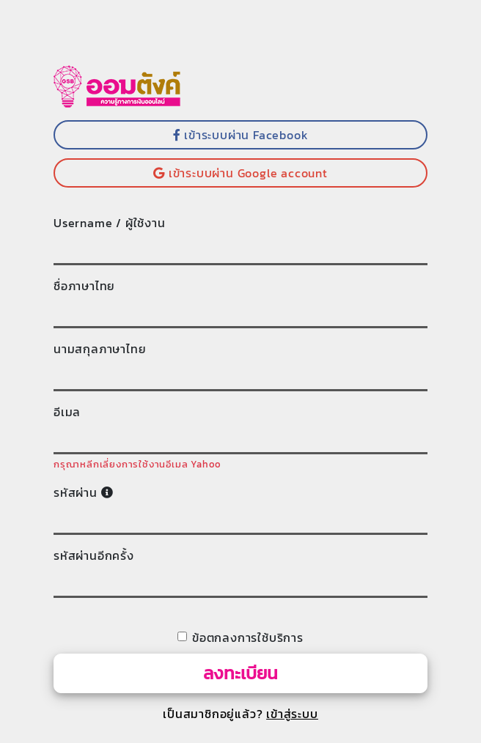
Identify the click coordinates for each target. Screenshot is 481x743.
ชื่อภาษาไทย (84, 286)
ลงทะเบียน (240, 673)
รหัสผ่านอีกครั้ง (94, 555)
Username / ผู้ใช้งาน (110, 223)
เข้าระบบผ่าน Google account (240, 173)
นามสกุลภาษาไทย (100, 349)
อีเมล (67, 412)
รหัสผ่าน (83, 492)
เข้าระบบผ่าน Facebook (241, 135)
